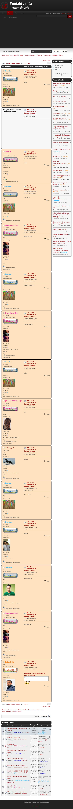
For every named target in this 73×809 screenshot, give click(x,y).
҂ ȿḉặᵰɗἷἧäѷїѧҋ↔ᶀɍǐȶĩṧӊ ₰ (21, 780)
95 (28, 732)
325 (17, 63)
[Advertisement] (37, 34)
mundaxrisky (56, 129)
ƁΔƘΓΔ (42, 767)
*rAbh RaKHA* (18, 732)
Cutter (62, 216)
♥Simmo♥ (16, 788)
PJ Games (9, 734)
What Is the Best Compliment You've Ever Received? (60, 250)
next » (49, 60)
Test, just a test (57, 91)
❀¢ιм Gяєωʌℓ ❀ (11, 225)
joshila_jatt (9, 448)
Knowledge (24, 793)
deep (41, 754)
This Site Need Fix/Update (61, 142)
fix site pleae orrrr (58, 106)
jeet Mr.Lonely (44, 761)
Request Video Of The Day (61, 149)
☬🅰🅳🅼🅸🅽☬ (56, 200)
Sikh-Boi (16, 746)
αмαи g (8, 151)
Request (28, 772)
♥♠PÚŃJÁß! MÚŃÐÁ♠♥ (42, 732)
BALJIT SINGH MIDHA (20, 739)
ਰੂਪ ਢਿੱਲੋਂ (63, 96)
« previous (44, 60)
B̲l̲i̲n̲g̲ (41, 788)
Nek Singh (43, 773)
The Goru (8, 522)
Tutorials (9, 755)
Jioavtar (8, 71)
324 (14, 63)
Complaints (10, 741)
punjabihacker (17, 793)
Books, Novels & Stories (60, 234)
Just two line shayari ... (60, 190)
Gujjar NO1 (9, 662)
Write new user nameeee (15, 758)
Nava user (10, 744)
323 (12, 63)
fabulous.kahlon (18, 767)
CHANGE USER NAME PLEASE (17, 771)
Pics (13, 782)
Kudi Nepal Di (17, 754)
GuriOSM (8, 567)
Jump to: (37, 716)
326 (19, 63)
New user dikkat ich (13, 737)
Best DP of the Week (59, 119)
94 (26, 732)
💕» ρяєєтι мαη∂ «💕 (13, 401)
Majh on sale (57, 156)
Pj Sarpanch (17, 773)
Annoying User (12, 786)
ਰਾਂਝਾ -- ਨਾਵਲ (56, 96)
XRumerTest (67, 91)
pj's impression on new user (16, 765)
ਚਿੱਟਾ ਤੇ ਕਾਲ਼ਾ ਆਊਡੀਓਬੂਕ (60, 206)
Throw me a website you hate (16, 792)
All (25, 754)
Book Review (57, 229)
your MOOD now (58, 114)
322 (9, 63)
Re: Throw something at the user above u (30, 72)
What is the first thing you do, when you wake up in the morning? (62, 215)
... (7, 63)
